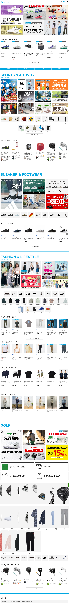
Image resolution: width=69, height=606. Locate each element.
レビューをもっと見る (34, 588)
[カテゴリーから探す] (48, 2)
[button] (68, 51)
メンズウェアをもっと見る (34, 338)
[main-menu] (67, 2)
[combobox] (34, 2)
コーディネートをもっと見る (34, 414)
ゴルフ (59, 68)
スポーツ (8, 68)
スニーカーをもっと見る (34, 246)
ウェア (43, 68)
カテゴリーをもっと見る (34, 134)
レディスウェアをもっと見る (34, 363)
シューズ (25, 68)
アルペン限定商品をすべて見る (34, 62)
